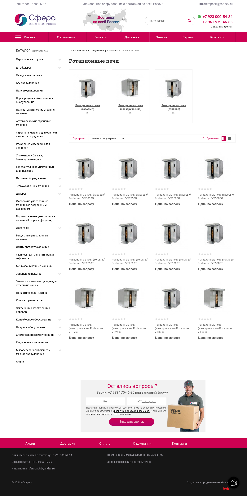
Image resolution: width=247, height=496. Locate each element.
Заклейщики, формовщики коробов (33, 310)
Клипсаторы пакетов (29, 300)
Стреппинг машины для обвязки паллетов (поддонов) (36, 134)
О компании (66, 37)
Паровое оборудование (31, 178)
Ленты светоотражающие (32, 246)
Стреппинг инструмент (30, 59)
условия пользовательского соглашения (108, 414)
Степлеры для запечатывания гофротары (35, 256)
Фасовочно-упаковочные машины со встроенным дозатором (32, 205)
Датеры (21, 193)
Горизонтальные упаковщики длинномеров (35, 168)
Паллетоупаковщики (29, 90)
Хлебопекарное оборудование (35, 334)
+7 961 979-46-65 (217, 22)
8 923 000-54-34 (62, 455)
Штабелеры (23, 67)
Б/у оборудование (27, 82)
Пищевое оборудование (31, 327)
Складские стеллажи (29, 75)
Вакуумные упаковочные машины (32, 237)
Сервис (188, 37)
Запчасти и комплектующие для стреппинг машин (36, 283)
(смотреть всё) (40, 51)
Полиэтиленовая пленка (31, 292)
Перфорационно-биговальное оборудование (35, 100)
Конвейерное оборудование (33, 319)
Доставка (132, 37)
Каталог (25, 38)
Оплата (161, 37)
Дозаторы (22, 227)
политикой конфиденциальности (132, 411)
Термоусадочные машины (32, 186)
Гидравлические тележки (32, 342)
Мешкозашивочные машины (34, 266)
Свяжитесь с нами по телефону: (32, 455)
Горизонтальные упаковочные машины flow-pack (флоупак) (35, 218)
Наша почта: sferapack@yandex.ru (33, 468)
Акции (20, 361)
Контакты (217, 37)
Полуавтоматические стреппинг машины (36, 111)
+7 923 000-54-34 (217, 16)
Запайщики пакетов (29, 273)
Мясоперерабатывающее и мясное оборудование (33, 352)
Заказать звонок (221, 26)
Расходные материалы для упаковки (33, 145)
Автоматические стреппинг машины (33, 123)
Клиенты (100, 37)
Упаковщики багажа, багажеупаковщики (29, 157)
